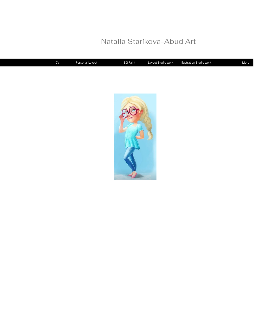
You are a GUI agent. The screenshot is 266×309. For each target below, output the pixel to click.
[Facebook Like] (51, 276)
